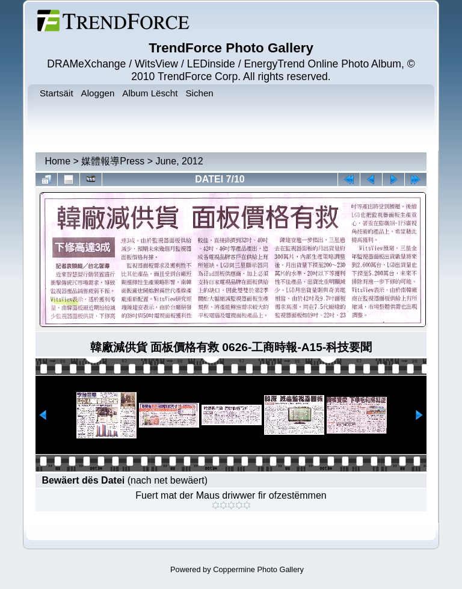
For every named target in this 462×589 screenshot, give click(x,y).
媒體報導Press (112, 161)
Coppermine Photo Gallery (258, 569)
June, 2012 (179, 161)
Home (57, 161)
